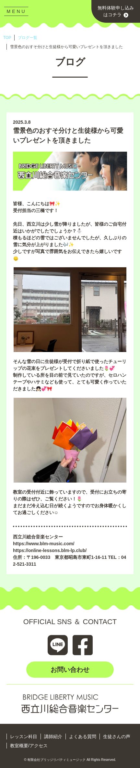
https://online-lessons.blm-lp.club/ (50, 550)
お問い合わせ (70, 669)
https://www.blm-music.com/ (43, 543)
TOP (7, 37)
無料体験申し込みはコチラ (116, 11)
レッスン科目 (23, 736)
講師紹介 (53, 736)
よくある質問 (82, 736)
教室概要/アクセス (29, 745)
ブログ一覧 (27, 37)
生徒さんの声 (116, 736)
